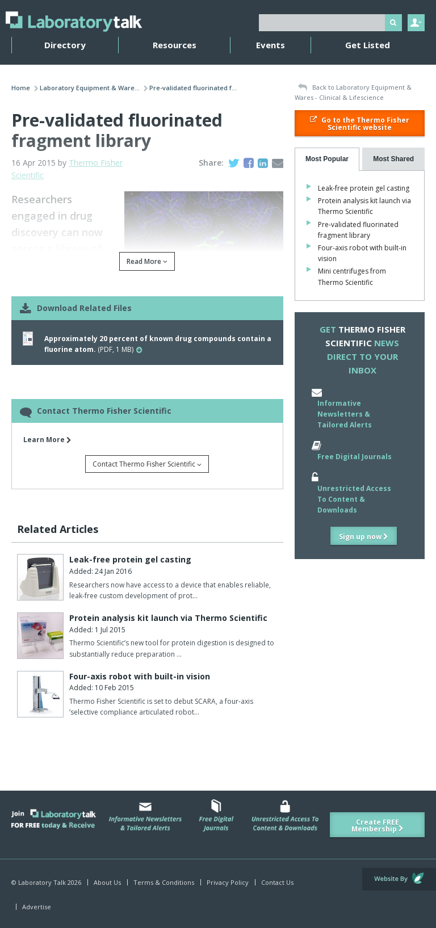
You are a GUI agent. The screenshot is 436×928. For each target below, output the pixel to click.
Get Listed (367, 45)
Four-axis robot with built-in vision (139, 676)
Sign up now (363, 536)
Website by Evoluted (399, 879)
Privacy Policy (228, 882)
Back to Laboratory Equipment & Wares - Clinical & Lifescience (353, 92)
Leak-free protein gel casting (130, 559)
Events (270, 45)
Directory (65, 45)
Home (20, 87)
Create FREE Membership (377, 825)
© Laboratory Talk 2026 (46, 882)
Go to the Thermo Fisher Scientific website (359, 123)
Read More (147, 261)
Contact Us (277, 882)
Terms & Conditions (163, 882)
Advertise (36, 907)
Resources (174, 45)
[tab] (327, 159)
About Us (107, 882)
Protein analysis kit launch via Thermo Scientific (168, 617)
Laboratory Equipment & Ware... (90, 87)
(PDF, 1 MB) (157, 344)
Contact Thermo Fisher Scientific (147, 464)
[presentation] (327, 159)
